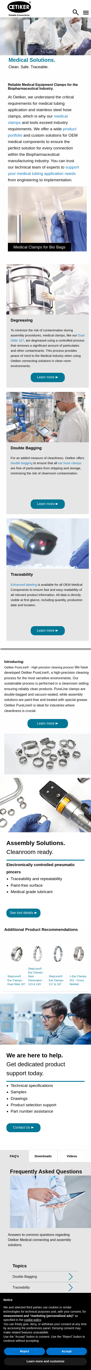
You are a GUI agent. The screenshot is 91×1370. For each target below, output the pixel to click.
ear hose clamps (69, 463)
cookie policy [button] (32, 1320)
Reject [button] (24, 1351)
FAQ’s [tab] (14, 1156)
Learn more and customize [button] (45, 1361)
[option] (16, 966)
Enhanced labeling (24, 584)
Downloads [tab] (43, 1156)
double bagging (22, 463)
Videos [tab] (72, 1156)
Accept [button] (67, 1351)
